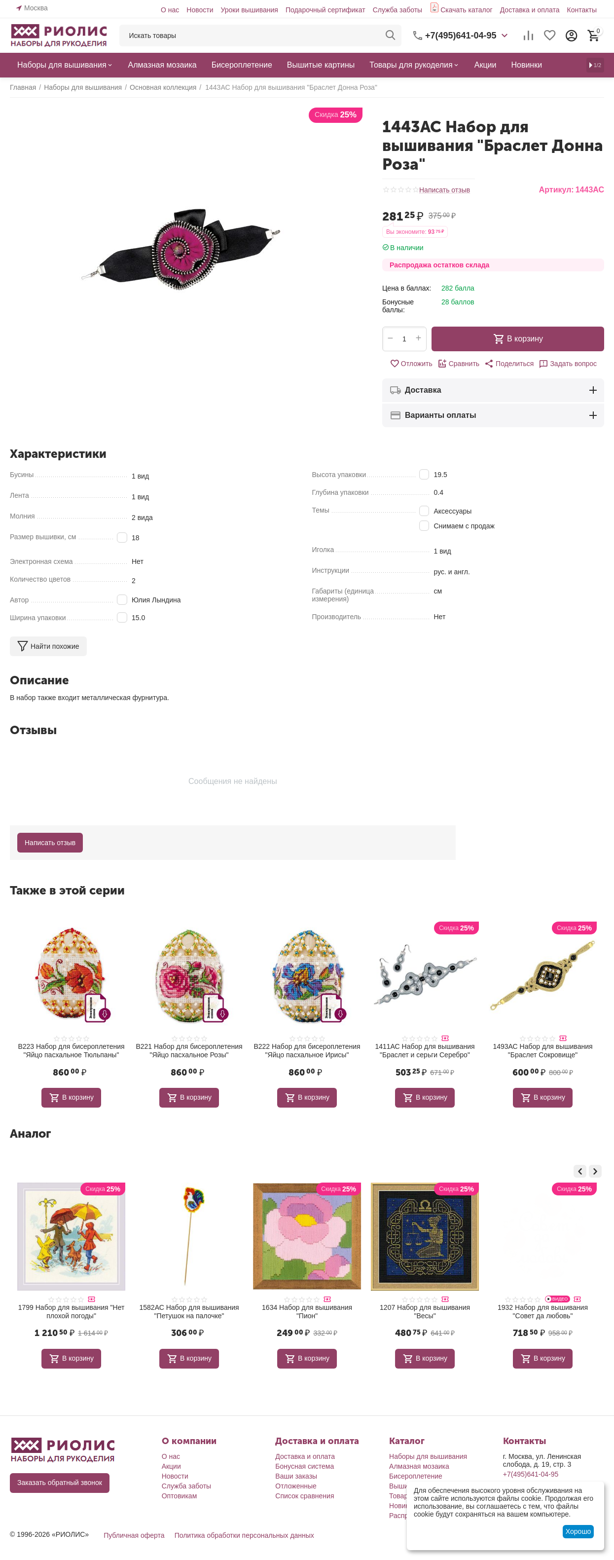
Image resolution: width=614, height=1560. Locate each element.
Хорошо (578, 1531)
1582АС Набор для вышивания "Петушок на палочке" (307, 1311)
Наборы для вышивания (428, 1456)
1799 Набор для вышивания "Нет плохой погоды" (189, 1311)
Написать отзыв (444, 190)
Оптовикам (179, 1496)
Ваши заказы (296, 1476)
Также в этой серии (67, 890)
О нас (170, 10)
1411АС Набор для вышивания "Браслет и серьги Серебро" (424, 1050)
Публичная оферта (134, 1535)
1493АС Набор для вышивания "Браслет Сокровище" (542, 1050)
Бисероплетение (415, 1476)
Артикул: (556, 190)
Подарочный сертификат (325, 10)
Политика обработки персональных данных (244, 1535)
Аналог (30, 1133)
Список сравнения (304, 1496)
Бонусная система (304, 1466)
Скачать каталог (466, 10)
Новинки (402, 1506)
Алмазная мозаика (419, 1466)
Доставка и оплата (530, 10)
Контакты (581, 10)
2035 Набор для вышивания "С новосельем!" (71, 1311)
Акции (171, 1466)
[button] (509, 364)
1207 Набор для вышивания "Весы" (543, 1311)
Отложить (411, 364)
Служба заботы (398, 10)
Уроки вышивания (249, 10)
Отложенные (295, 1486)
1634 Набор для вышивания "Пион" (425, 1311)
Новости (199, 10)
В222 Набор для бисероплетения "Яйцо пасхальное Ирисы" (306, 1050)
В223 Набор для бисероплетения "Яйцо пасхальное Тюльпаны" (71, 1050)
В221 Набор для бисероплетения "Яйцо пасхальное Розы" (189, 1050)
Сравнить (458, 364)
